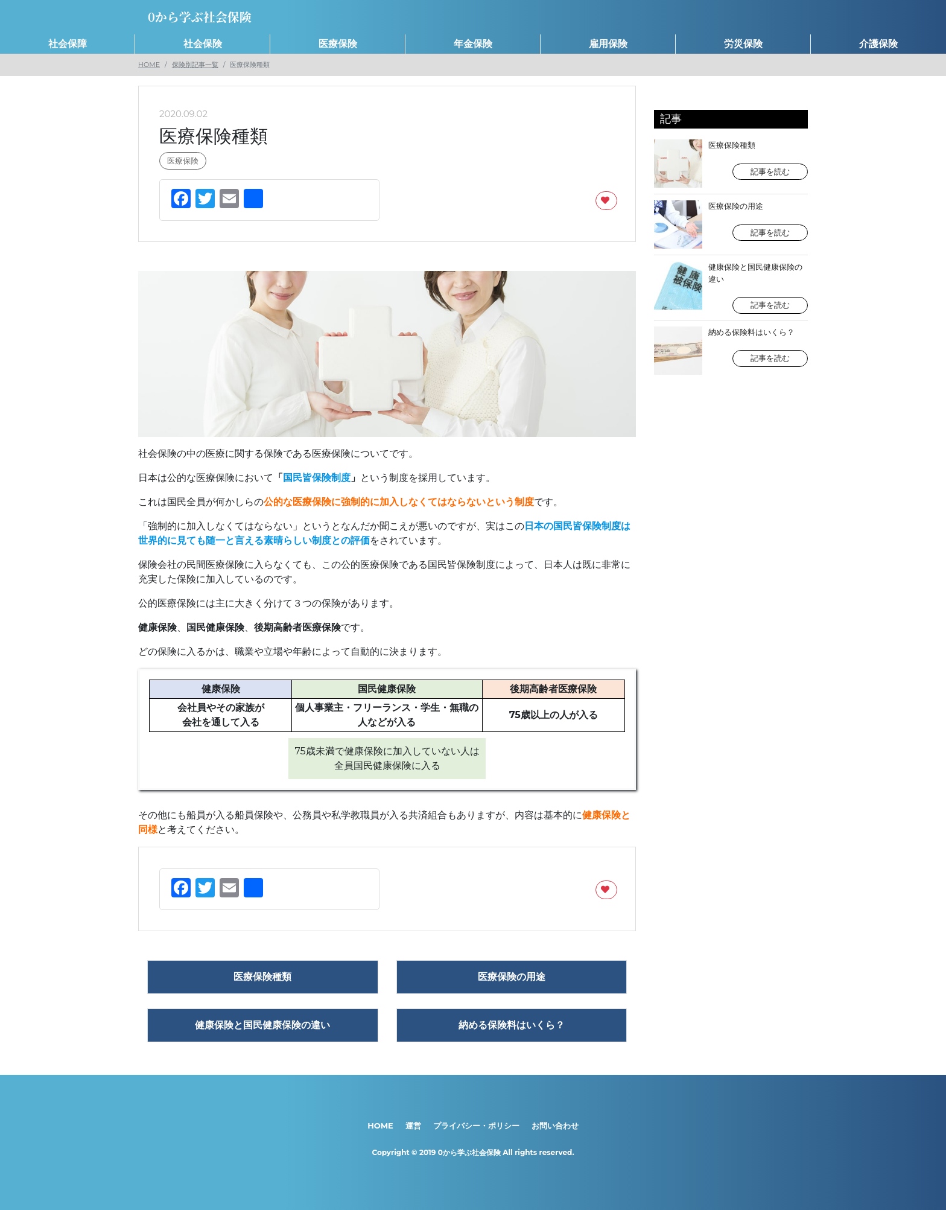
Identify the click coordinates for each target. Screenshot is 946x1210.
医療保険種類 (731, 163)
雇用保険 (608, 43)
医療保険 (338, 43)
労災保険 (743, 43)
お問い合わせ (555, 1125)
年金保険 (473, 43)
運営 (413, 1125)
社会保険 (202, 43)
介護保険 (878, 43)
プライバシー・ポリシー (476, 1125)
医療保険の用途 (731, 224)
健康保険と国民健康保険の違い (731, 287)
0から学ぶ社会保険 (469, 1152)
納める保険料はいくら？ (731, 350)
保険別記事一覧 (195, 64)
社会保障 (67, 43)
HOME (149, 64)
